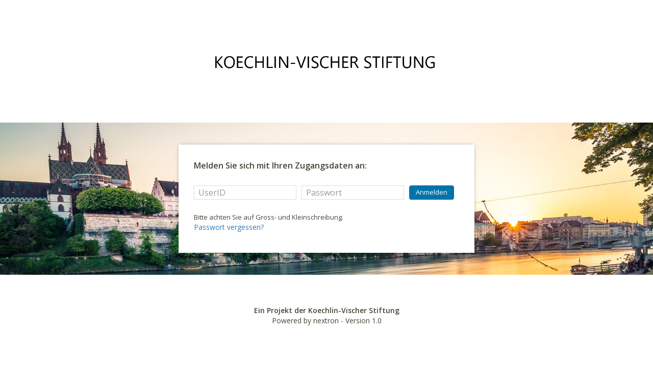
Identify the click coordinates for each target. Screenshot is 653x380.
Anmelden (431, 192)
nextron (326, 320)
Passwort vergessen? (229, 227)
